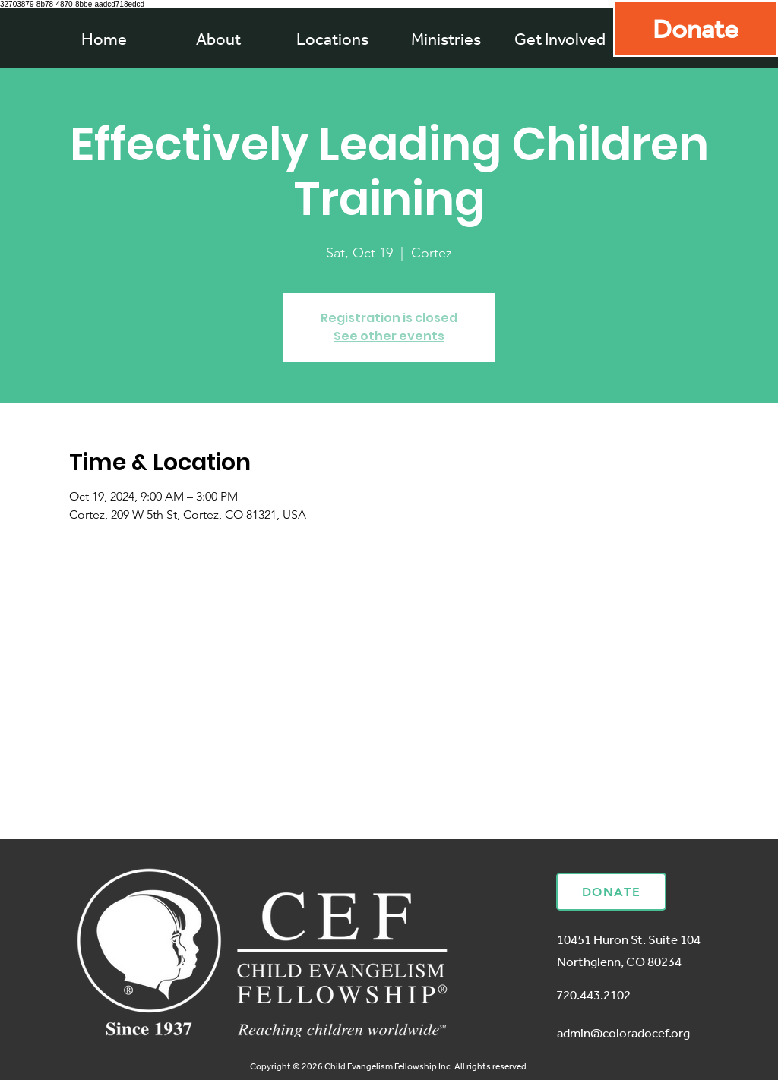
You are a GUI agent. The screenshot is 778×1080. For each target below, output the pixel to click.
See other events (389, 336)
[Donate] (695, 28)
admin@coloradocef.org (623, 1033)
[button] (446, 39)
